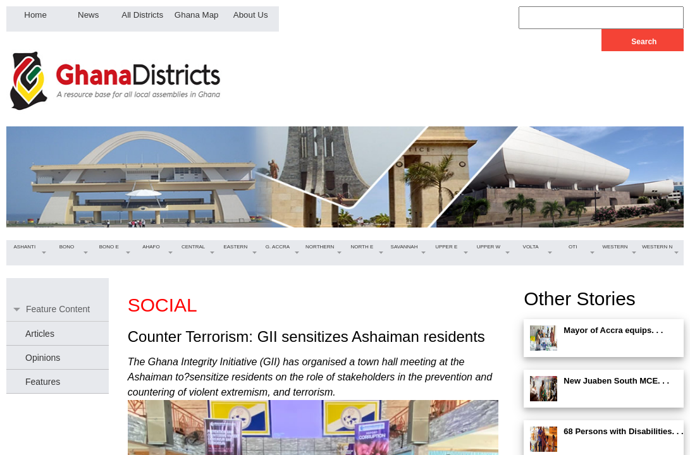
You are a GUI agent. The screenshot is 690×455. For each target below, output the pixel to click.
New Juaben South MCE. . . (616, 380)
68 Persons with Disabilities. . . (623, 431)
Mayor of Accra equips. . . (613, 330)
